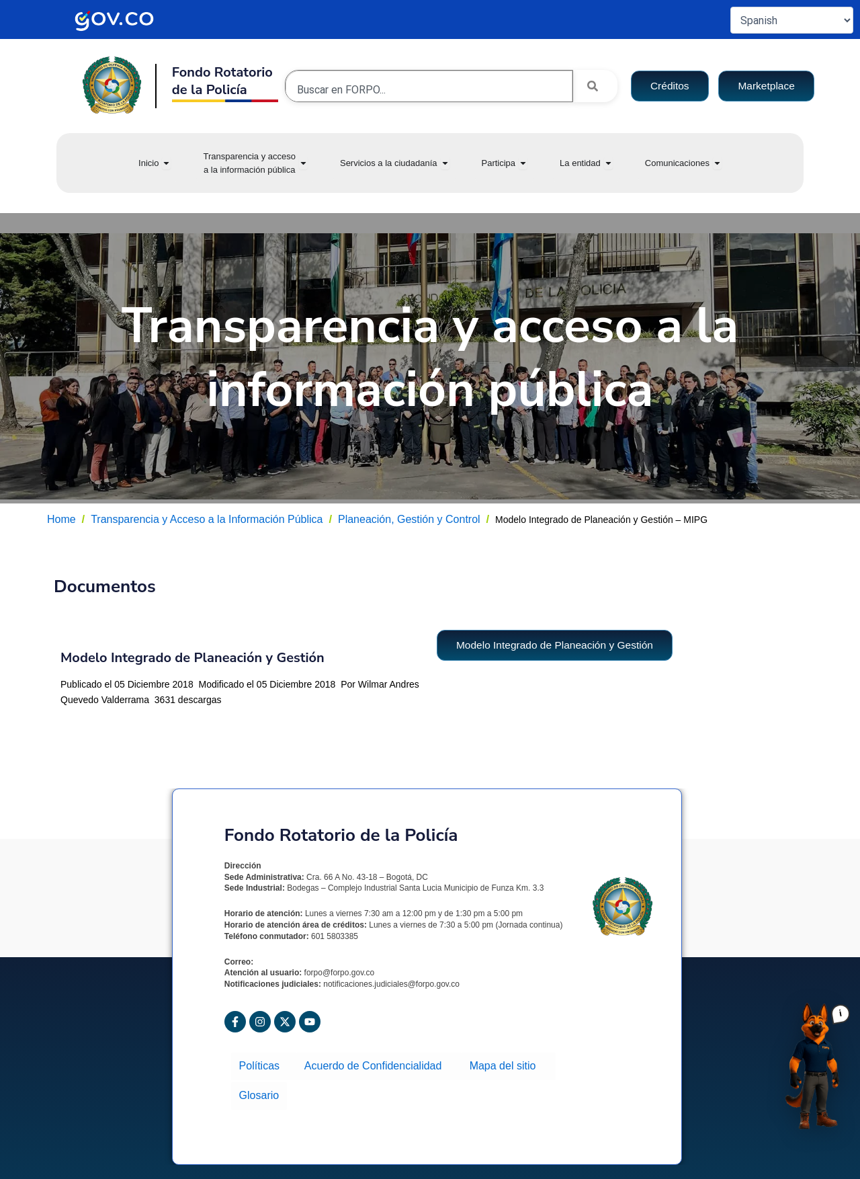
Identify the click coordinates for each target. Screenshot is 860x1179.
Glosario (258, 1088)
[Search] (595, 86)
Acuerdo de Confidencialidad (375, 1064)
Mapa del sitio (503, 1064)
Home (61, 519)
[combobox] (429, 89)
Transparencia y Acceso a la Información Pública (206, 519)
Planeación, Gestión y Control (409, 519)
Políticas (263, 1064)
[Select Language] (791, 20)
